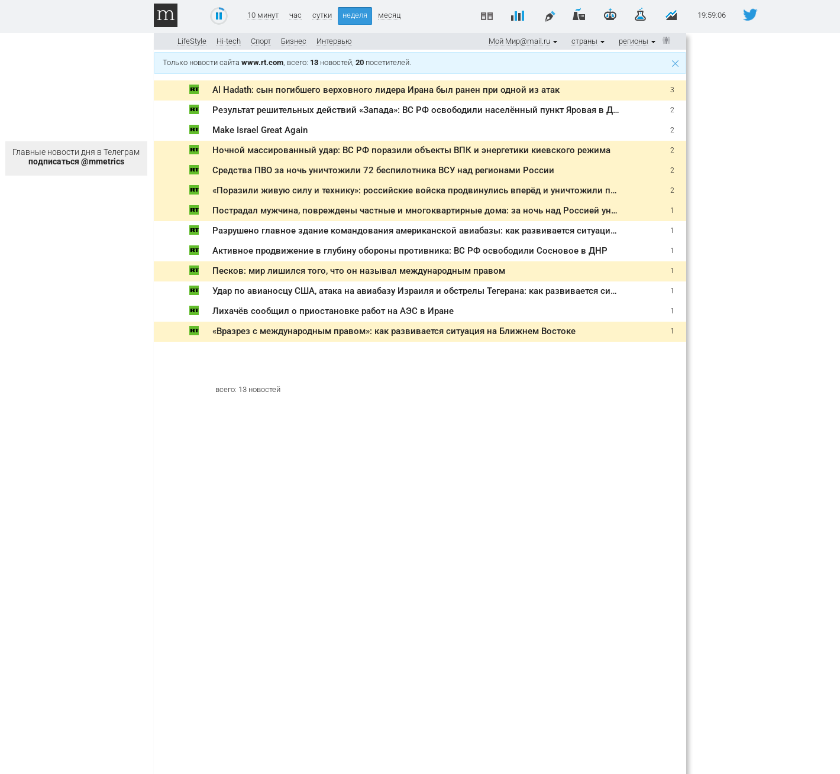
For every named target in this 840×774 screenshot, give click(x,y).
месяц (389, 15)
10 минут (263, 15)
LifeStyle (191, 41)
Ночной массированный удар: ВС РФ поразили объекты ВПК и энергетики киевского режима (411, 150)
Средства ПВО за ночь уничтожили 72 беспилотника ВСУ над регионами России (383, 170)
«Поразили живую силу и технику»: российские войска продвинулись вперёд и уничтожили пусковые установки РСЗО (465, 190)
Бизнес (293, 41)
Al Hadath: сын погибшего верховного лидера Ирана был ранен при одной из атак (386, 90)
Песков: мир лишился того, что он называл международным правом (358, 270)
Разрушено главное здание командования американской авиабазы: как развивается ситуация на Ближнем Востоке (459, 230)
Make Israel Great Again (260, 130)
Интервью (334, 41)
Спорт (261, 41)
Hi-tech (229, 41)
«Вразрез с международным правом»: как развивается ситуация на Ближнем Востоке (394, 331)
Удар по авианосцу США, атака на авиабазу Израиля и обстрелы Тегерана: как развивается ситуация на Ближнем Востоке (471, 291)
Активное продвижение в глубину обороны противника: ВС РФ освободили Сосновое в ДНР (410, 250)
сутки (322, 15)
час (295, 15)
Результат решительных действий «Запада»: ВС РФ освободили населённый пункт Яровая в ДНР (418, 110)
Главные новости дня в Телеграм (76, 156)
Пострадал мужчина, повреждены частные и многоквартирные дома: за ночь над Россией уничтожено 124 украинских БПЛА (480, 210)
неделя (355, 15)
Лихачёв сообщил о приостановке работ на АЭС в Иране (333, 311)
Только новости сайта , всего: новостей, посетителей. (421, 62)
